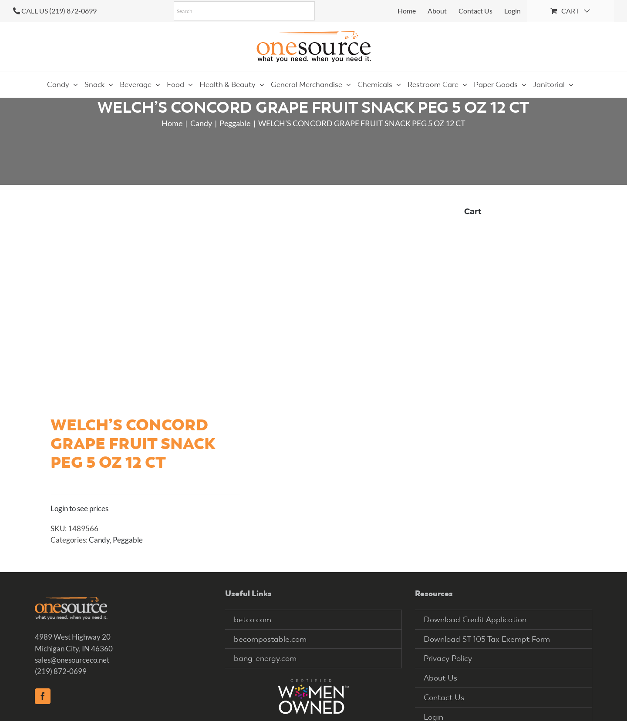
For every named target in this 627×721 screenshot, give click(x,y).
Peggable (128, 539)
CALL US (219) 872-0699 (59, 11)
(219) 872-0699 (61, 671)
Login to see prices (79, 508)
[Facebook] (43, 696)
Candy (99, 539)
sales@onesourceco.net (72, 659)
